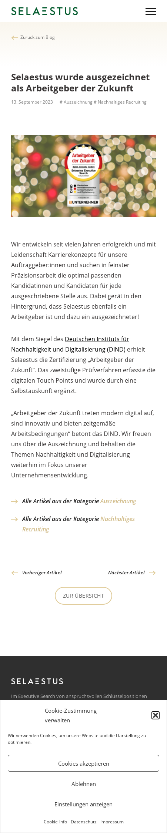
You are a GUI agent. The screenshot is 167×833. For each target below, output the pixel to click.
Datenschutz (84, 822)
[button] (155, 715)
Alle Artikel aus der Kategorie (79, 501)
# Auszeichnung (76, 102)
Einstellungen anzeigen (83, 804)
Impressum (112, 822)
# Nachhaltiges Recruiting (120, 102)
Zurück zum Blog (37, 37)
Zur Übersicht (83, 595)
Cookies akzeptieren (83, 763)
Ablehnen (83, 783)
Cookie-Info (55, 822)
